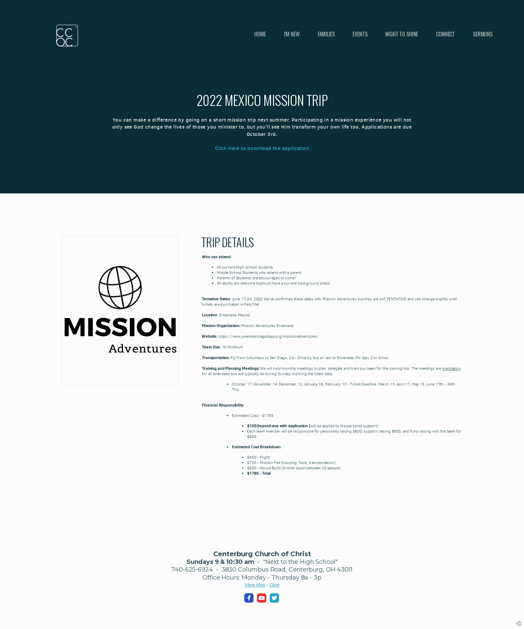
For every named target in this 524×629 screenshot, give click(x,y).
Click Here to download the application (262, 148)
